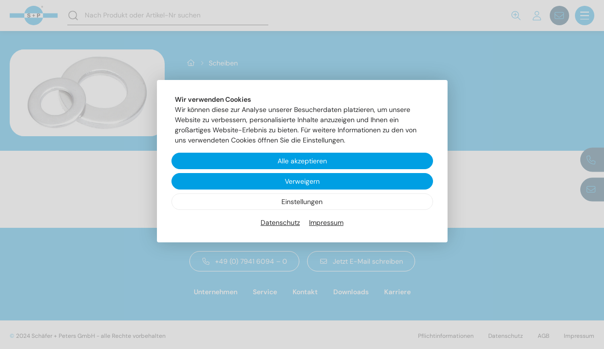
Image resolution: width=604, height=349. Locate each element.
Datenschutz (280, 222)
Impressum (326, 222)
